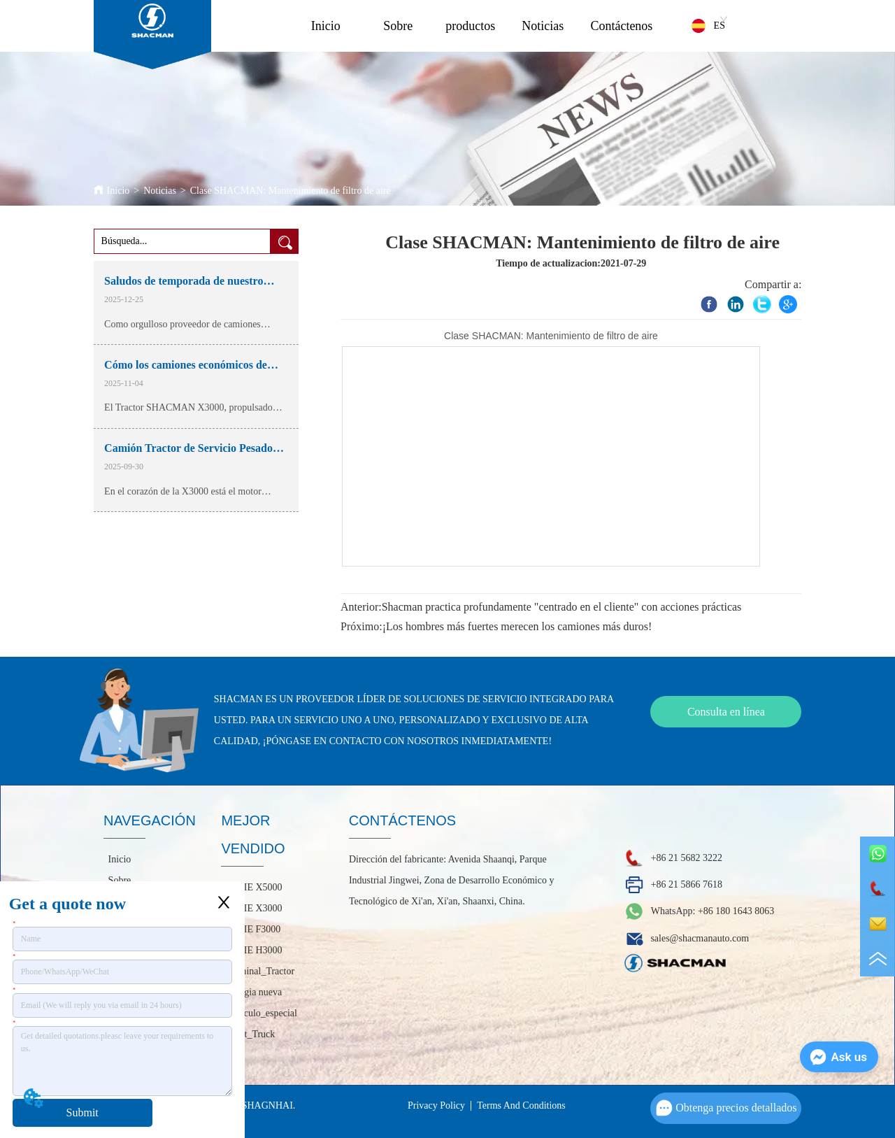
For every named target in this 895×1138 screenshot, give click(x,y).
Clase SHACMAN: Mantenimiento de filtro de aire (290, 190)
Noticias (543, 26)
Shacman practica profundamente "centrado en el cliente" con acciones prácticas (562, 607)
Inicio (326, 26)
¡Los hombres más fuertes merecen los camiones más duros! (517, 626)
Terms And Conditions (521, 1105)
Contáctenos (621, 26)
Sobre (398, 26)
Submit (82, 1112)
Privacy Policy (436, 1105)
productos (470, 26)
